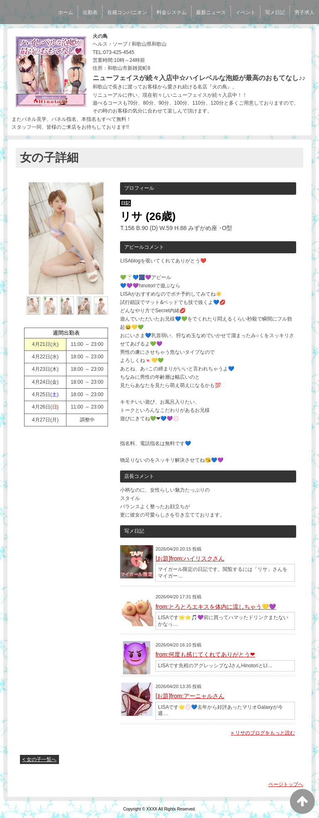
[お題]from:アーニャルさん (189, 696)
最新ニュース (211, 12)
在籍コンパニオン (127, 12)
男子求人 (304, 12)
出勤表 (90, 12)
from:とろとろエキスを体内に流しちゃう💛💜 (215, 606)
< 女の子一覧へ (39, 759)
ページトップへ (285, 784)
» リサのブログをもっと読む (263, 733)
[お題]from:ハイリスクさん (189, 558)
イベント (245, 12)
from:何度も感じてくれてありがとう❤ (205, 654)
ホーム (65, 12)
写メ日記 (275, 12)
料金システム (171, 12)
